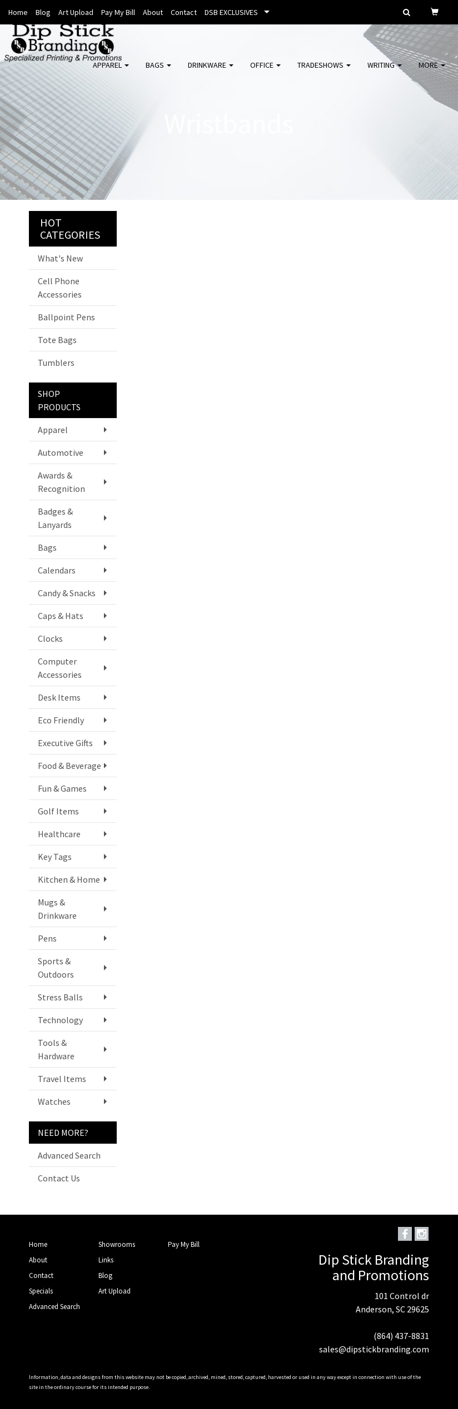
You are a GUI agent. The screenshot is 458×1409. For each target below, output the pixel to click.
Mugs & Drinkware (57, 909)
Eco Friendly (61, 720)
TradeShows (324, 72)
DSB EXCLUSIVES (231, 12)
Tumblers (56, 362)
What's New (60, 258)
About (153, 12)
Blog (43, 12)
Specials (41, 1291)
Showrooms (116, 1244)
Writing (384, 72)
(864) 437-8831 (401, 1335)
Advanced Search (69, 1155)
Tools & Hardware (56, 1049)
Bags (158, 72)
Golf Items (58, 811)
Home (18, 12)
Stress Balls (60, 997)
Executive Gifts (65, 742)
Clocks (50, 638)
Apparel (111, 72)
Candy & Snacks (67, 592)
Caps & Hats (60, 615)
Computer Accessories (60, 668)
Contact (184, 12)
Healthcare (59, 833)
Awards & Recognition (61, 482)
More (432, 72)
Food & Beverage (69, 765)
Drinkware (210, 72)
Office (265, 72)
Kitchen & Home (69, 879)
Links (105, 1260)
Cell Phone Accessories (60, 287)
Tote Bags (57, 339)
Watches (54, 1101)
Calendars (57, 570)
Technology (60, 1019)
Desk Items (59, 697)
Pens (47, 938)
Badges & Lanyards (55, 518)
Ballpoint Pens (66, 317)
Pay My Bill (118, 12)
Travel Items (62, 1078)
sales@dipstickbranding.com (374, 1349)
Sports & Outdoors (56, 967)
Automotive (60, 452)
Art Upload (75, 12)
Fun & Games (62, 788)
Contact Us (59, 1178)
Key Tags (55, 856)
